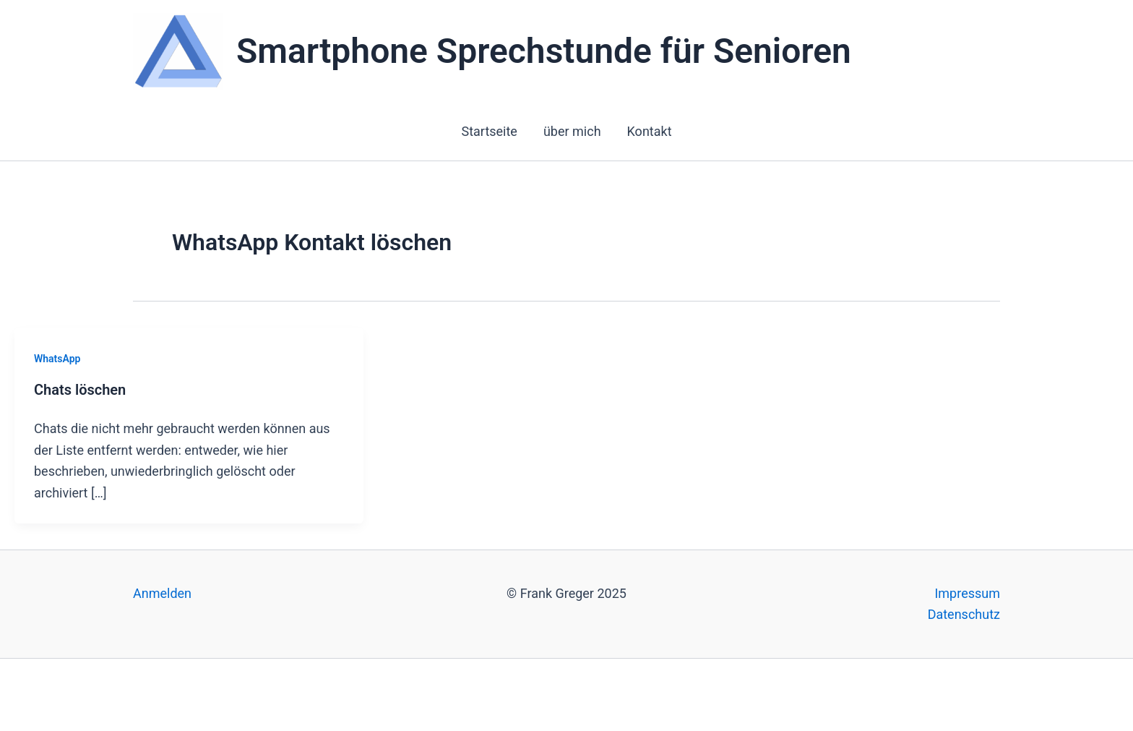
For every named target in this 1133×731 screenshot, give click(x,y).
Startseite (489, 131)
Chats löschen (80, 389)
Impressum (967, 593)
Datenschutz (964, 614)
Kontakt (649, 131)
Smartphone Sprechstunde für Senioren (543, 51)
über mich (572, 131)
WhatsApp (57, 358)
